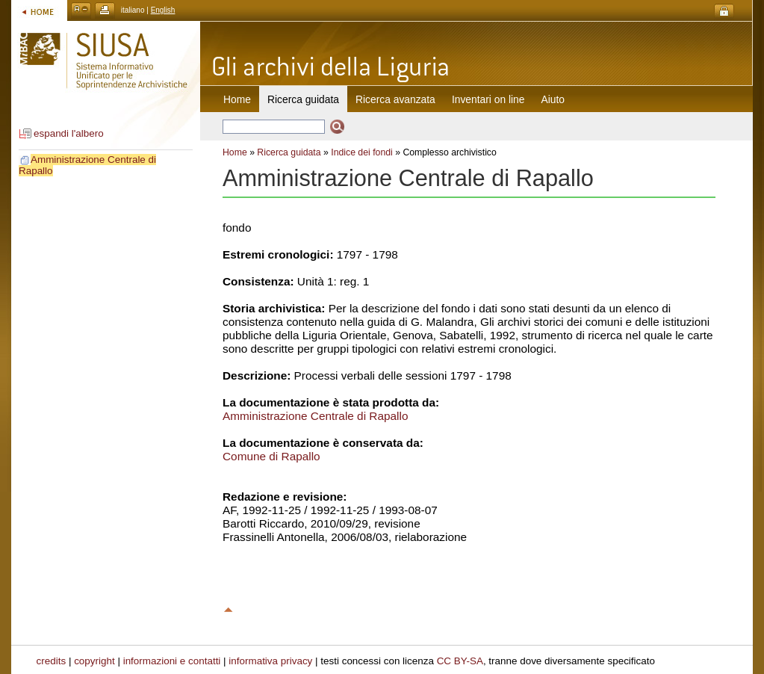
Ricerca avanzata (395, 99)
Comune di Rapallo (271, 456)
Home (237, 99)
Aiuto (553, 99)
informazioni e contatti (172, 661)
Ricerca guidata (288, 152)
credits (51, 661)
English (163, 10)
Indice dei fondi (362, 152)
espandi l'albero (69, 133)
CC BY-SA (460, 661)
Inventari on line (488, 99)
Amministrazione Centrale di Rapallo (315, 415)
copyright (94, 661)
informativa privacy (270, 661)
